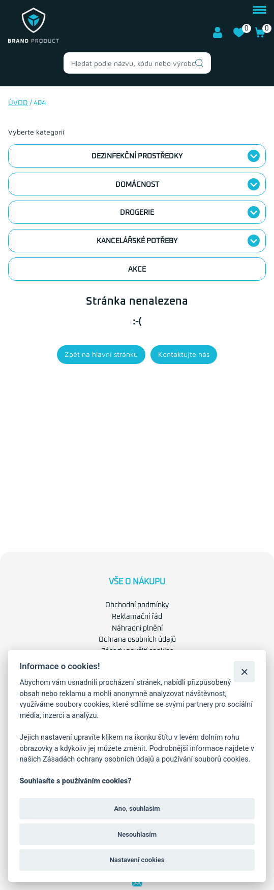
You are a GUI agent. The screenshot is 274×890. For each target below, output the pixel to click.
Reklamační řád (137, 616)
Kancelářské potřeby (137, 241)
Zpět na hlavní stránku (101, 354)
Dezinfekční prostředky (137, 156)
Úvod (18, 103)
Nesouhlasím (137, 834)
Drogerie (137, 212)
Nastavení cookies (137, 860)
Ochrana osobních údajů (137, 639)
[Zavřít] (244, 671)
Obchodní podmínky (137, 605)
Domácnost (137, 184)
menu (259, 10)
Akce (137, 269)
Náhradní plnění (137, 628)
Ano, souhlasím (137, 808)
